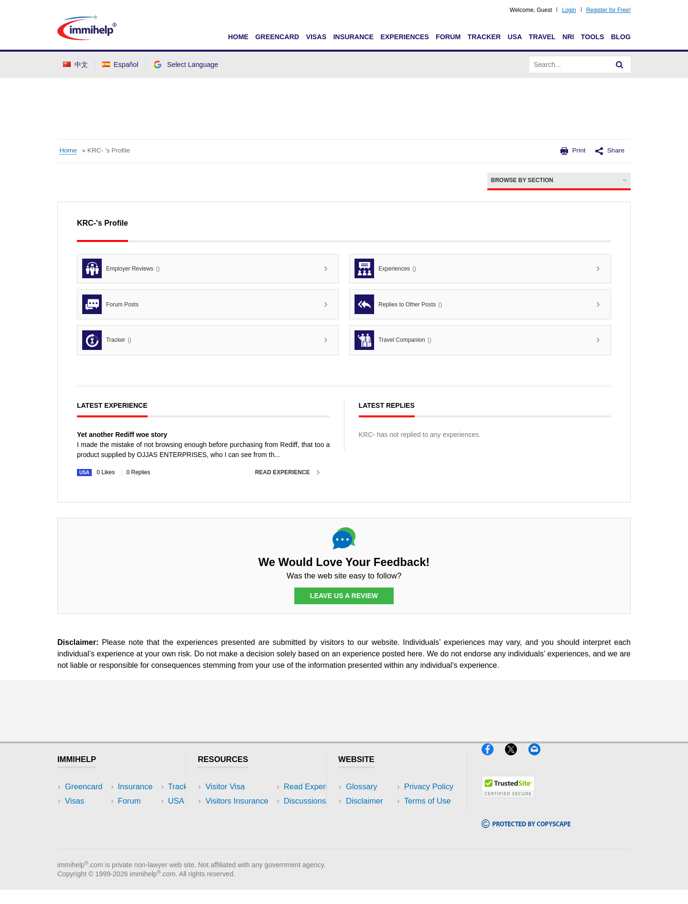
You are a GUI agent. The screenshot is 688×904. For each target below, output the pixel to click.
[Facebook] (493, 759)
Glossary (361, 786)
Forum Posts (110, 304)
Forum (448, 37)
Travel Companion (393, 340)
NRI (568, 37)
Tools (592, 37)
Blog (621, 37)
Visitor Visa (225, 786)
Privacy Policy (370, 815)
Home (238, 37)
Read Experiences (237, 815)
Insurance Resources (242, 844)
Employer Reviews (121, 268)
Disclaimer (364, 801)
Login (569, 10)
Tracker (484, 37)
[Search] (619, 64)
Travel (542, 37)
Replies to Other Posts (398, 304)
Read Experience (282, 472)
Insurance (353, 37)
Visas (316, 37)
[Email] (538, 759)
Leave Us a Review (344, 596)
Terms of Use (369, 829)
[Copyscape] (526, 832)
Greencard (277, 37)
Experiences (404, 37)
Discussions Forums (241, 829)
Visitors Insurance (237, 801)
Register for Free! (608, 10)
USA (514, 37)
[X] (516, 759)
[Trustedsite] (508, 802)
